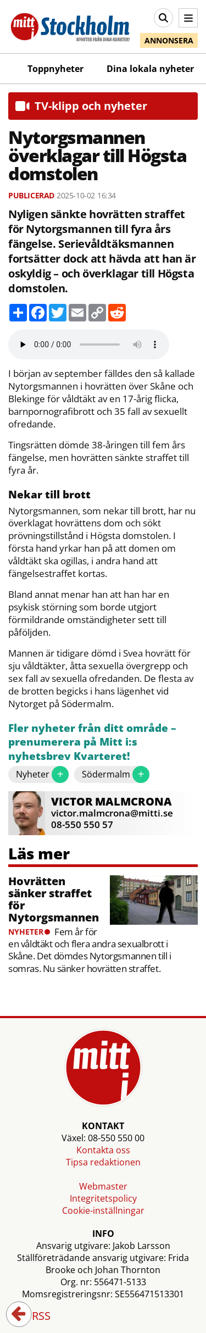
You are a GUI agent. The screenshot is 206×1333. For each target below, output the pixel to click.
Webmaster (103, 1186)
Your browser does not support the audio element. (88, 344)
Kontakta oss (103, 1150)
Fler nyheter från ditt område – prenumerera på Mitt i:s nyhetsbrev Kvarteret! (92, 742)
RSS (33, 1316)
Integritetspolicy (103, 1198)
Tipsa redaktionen (103, 1162)
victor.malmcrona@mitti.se (112, 813)
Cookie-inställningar (103, 1210)
